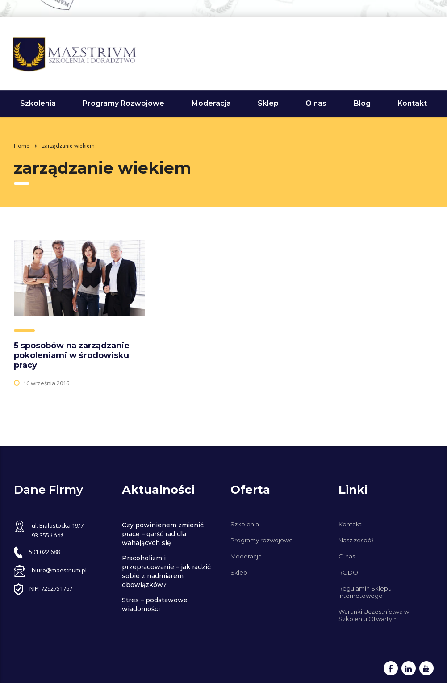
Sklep (268, 103)
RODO (348, 572)
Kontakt (412, 103)
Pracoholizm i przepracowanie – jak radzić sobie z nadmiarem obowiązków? (166, 571)
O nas (315, 103)
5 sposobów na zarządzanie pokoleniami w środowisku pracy (72, 355)
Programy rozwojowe (261, 540)
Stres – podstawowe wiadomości (155, 604)
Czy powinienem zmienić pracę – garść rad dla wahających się (163, 534)
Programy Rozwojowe (123, 103)
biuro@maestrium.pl (59, 570)
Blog (362, 103)
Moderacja (211, 103)
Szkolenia (38, 103)
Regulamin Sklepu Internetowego (365, 592)
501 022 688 (418, 52)
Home (21, 146)
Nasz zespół (355, 540)
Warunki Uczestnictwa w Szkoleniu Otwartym (373, 615)
